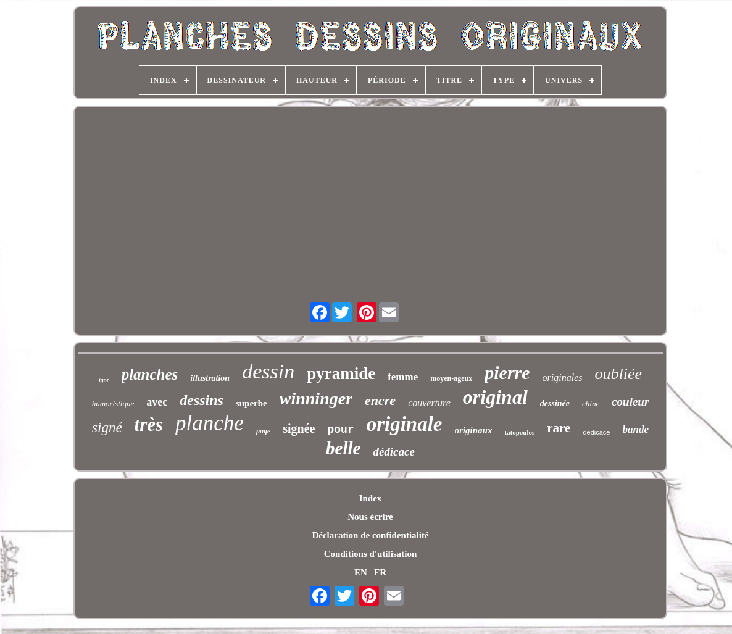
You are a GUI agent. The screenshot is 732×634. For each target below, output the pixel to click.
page (263, 431)
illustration (210, 378)
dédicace (394, 451)
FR (380, 572)
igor (104, 380)
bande (635, 429)
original (495, 397)
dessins (201, 400)
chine (590, 403)
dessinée (555, 403)
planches (150, 374)
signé (107, 427)
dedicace (596, 432)
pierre (507, 372)
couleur (630, 401)
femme (403, 377)
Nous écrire (370, 517)
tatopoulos (519, 432)
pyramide (341, 373)
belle (343, 448)
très (149, 424)
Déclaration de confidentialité (370, 535)
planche (209, 423)
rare (558, 427)
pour (340, 429)
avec (156, 402)
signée (299, 428)
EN (360, 572)
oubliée (618, 374)
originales (563, 377)
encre (380, 400)
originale (405, 424)
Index (370, 498)
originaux (474, 430)
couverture (429, 403)
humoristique (113, 403)
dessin (268, 371)
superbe (251, 403)
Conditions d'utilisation (370, 554)
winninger (316, 398)
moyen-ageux (451, 378)
